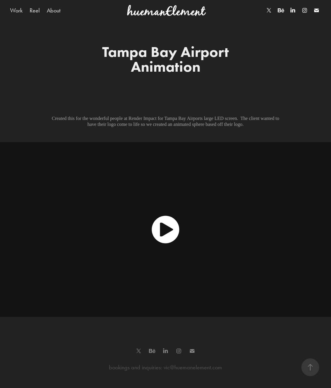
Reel (35, 10)
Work (16, 10)
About (53, 10)
